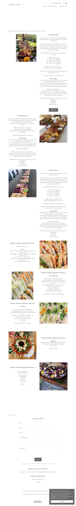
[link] (16, 4)
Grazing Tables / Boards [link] (28, 494)
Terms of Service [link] (49, 463)
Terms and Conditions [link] (48, 494)
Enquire (53, 109)
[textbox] (38, 422)
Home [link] (45, 6)
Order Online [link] (53, 6)
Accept (62, 501)
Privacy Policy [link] (42, 463)
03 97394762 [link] (38, 482)
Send (38, 459)
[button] (62, 6)
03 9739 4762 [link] (56, 3)
